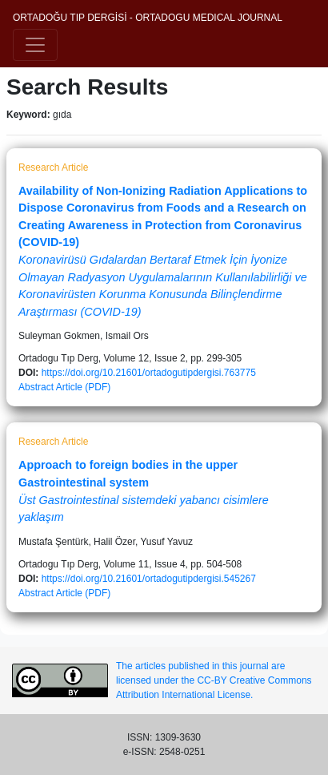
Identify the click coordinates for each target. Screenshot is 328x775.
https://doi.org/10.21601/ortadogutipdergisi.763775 (149, 372)
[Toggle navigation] (35, 45)
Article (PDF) (83, 387)
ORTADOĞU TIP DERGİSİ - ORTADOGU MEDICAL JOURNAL (147, 17)
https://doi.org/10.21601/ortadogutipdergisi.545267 (149, 578)
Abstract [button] (36, 387)
